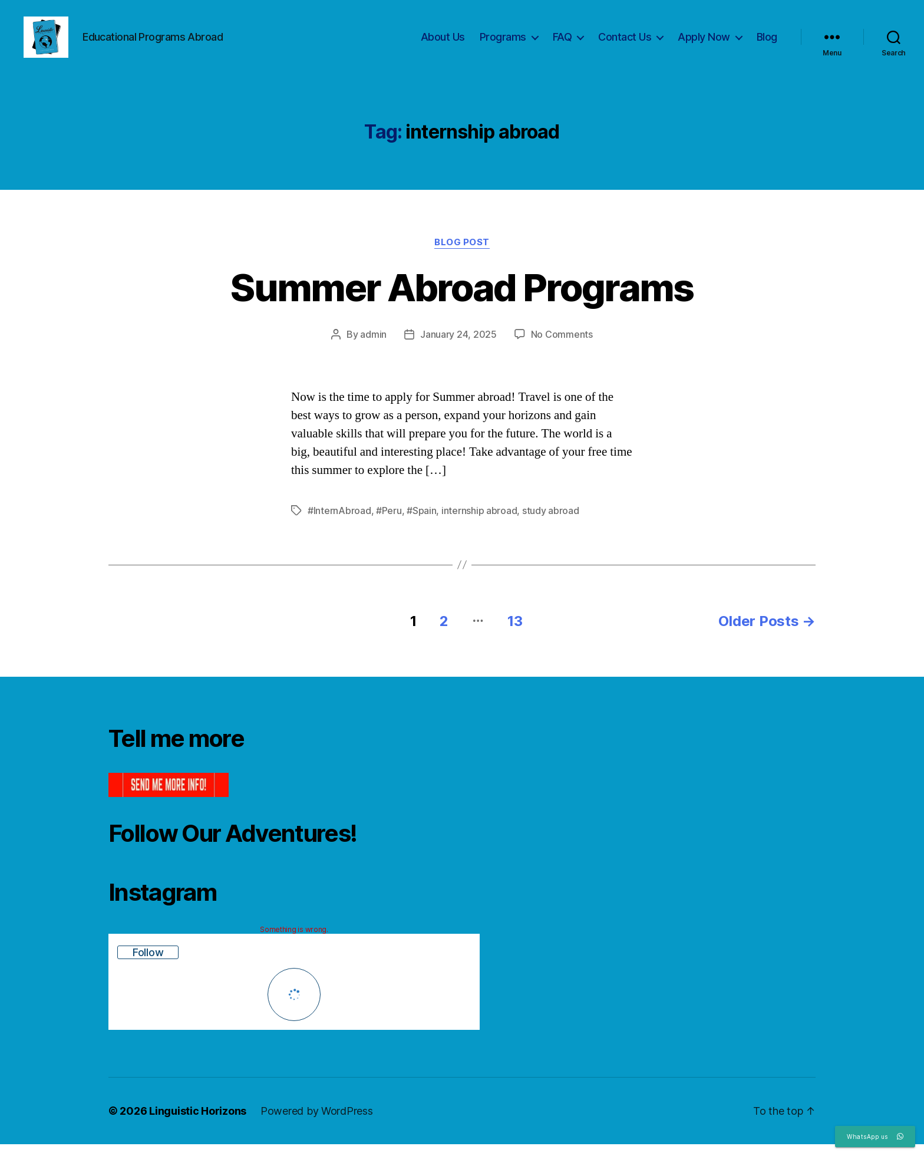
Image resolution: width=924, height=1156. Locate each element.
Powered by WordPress (316, 1123)
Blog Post (462, 254)
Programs (503, 43)
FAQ (562, 43)
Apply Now (704, 43)
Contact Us (624, 43)
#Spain (421, 522)
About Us (443, 43)
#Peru (389, 522)
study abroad (550, 522)
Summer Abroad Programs (461, 299)
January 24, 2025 (458, 346)
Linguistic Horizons (197, 1123)
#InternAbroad (339, 522)
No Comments (562, 346)
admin (373, 346)
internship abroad (479, 522)
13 (514, 632)
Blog (767, 43)
